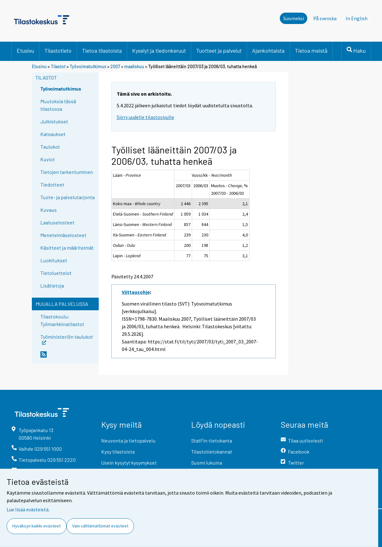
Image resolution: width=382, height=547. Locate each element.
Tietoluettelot (56, 273)
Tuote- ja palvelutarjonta (67, 197)
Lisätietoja (52, 285)
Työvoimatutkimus (88, 66)
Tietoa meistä (311, 50)
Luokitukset (53, 260)
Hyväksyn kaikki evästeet (36, 526)
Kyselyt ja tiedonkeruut (159, 50)
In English (358, 18)
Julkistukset (54, 121)
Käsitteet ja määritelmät (67, 248)
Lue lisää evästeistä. (28, 509)
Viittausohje (136, 292)
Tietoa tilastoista (102, 50)
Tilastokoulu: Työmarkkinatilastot (62, 320)
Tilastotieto (58, 50)
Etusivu (25, 50)
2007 (115, 66)
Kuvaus (48, 210)
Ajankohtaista (268, 50)
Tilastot (58, 66)
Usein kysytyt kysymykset (129, 463)
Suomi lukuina (206, 463)
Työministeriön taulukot (66, 339)
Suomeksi (293, 18)
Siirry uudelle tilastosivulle (145, 117)
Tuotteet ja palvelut (219, 50)
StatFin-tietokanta (211, 440)
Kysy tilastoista (118, 452)
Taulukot (50, 147)
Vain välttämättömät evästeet (100, 526)
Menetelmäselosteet (63, 235)
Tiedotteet (52, 184)
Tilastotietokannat (211, 452)
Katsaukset (53, 134)
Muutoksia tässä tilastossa (58, 105)
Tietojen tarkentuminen (66, 172)
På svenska (326, 18)
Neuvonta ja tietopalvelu (128, 440)
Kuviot (47, 159)
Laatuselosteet (57, 222)
